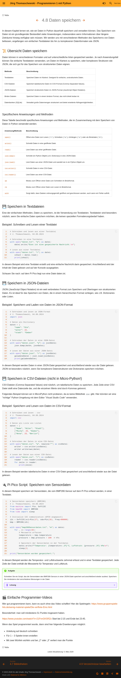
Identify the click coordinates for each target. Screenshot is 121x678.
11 (5, 257)
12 (5, 340)
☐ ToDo (5, 15)
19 (5, 358)
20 (5, 462)
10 (5, 255)
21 (5, 465)
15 (5, 348)
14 (5, 345)
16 (5, 351)
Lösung (13, 585)
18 (5, 356)
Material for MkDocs (18, 675)
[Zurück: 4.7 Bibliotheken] (37, 20)
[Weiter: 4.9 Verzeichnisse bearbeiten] (83, 20)
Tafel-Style (117, 3)
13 (5, 343)
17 (5, 353)
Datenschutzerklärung (63, 672)
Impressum (48, 672)
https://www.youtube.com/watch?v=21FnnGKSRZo (27, 618)
